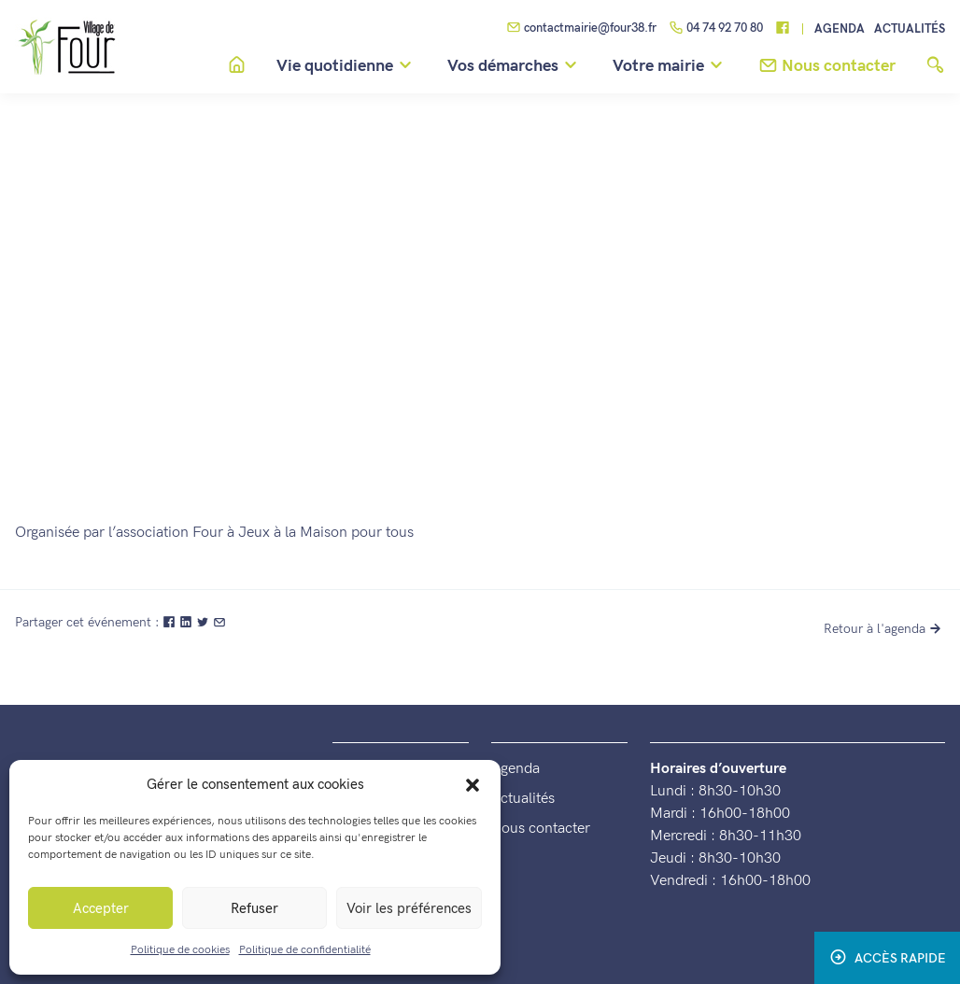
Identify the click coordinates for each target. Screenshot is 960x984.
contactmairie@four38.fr (581, 29)
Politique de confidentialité (305, 950)
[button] (472, 784)
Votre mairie (670, 66)
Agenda (839, 29)
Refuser (254, 908)
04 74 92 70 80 (716, 29)
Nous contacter (540, 828)
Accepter (101, 908)
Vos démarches (515, 66)
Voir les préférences (409, 908)
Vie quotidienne (346, 66)
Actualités (909, 29)
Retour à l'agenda (884, 628)
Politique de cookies (180, 950)
